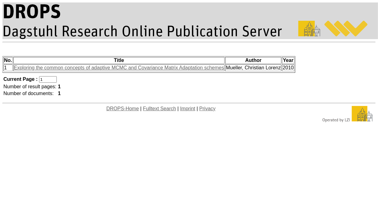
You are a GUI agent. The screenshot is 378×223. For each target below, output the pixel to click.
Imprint (187, 108)
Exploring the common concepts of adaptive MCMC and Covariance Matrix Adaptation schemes (119, 67)
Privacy (207, 108)
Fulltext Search (159, 108)
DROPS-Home (122, 108)
